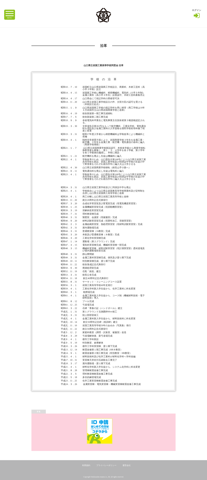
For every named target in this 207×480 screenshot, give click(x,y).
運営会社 (127, 465)
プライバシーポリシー (106, 465)
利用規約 (86, 465)
